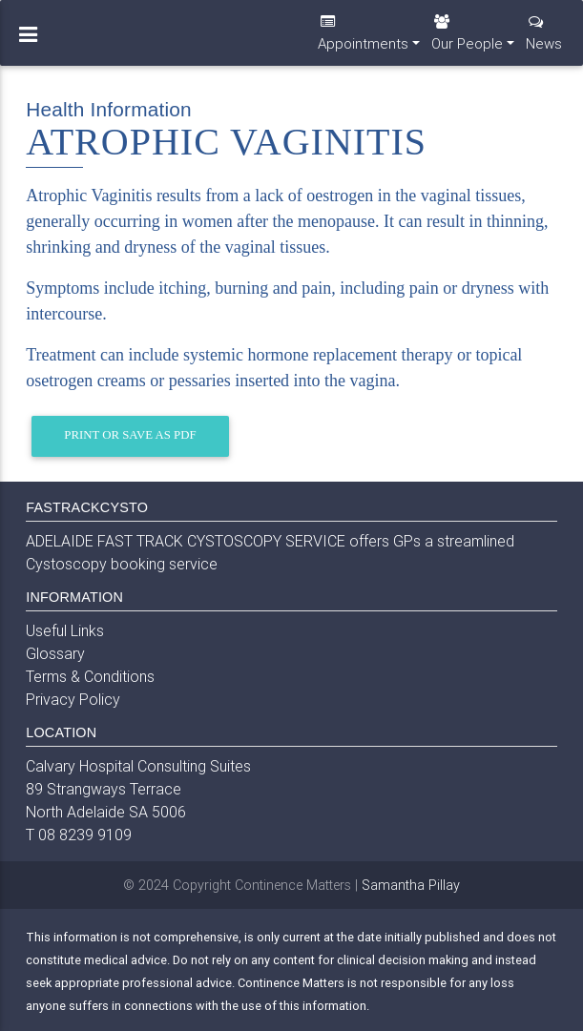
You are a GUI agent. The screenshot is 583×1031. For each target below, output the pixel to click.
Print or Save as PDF (130, 435)
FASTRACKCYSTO (87, 507)
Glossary (55, 653)
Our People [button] (467, 41)
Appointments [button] (363, 41)
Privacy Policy (73, 699)
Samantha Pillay (411, 885)
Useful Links (65, 630)
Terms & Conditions (90, 676)
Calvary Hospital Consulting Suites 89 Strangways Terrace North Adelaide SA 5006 (138, 788)
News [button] (544, 41)
